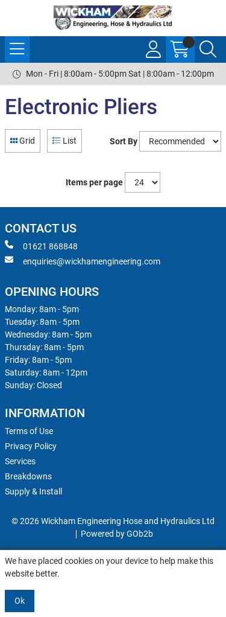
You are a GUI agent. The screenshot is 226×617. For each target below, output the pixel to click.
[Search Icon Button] (208, 49)
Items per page (94, 182)
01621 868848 (41, 245)
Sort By (123, 141)
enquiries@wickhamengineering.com (82, 260)
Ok (19, 601)
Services (20, 461)
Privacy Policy (31, 446)
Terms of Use (29, 431)
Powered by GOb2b (117, 534)
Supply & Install (33, 491)
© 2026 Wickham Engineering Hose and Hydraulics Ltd (113, 521)
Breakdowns (28, 476)
